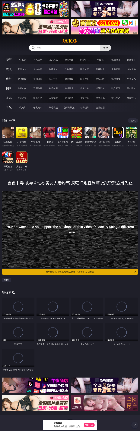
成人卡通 (53, 78)
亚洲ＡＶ (22, 69)
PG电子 (22, 59)
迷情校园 (84, 97)
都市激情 (22, 97)
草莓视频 (53, 107)
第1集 (6, 280)
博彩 (9, 59)
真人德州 (37, 59)
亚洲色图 (37, 88)
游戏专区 (69, 59)
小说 (9, 98)
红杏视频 (84, 107)
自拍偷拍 (37, 69)
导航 (9, 107)
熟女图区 (115, 88)
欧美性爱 (69, 78)
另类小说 (100, 97)
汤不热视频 (69, 107)
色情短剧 (100, 107)
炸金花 (100, 59)
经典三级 (100, 78)
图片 (9, 88)
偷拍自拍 (37, 78)
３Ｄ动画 (69, 69)
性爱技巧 (131, 97)
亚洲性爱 (22, 78)
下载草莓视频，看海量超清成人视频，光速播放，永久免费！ (90, 271)
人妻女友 (53, 97)
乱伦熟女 (115, 78)
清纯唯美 (100, 88)
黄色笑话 (115, 97)
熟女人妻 (84, 69)
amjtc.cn (69, 41)
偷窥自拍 (22, 88)
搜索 (105, 47)
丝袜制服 (100, 69)
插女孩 (22, 107)
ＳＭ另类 (131, 69)
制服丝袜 (84, 78)
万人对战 (53, 59)
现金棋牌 (115, 59)
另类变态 (131, 78)
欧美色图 (53, 88)
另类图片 (131, 88)
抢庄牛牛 (131, 59)
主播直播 (115, 69)
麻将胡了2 (85, 59)
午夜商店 (37, 107)
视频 (9, 69)
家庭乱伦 (37, 97)
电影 (9, 79)
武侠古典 (69, 97)
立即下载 (89, 425)
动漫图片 (69, 88)
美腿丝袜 (84, 88)
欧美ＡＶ (53, 69)
